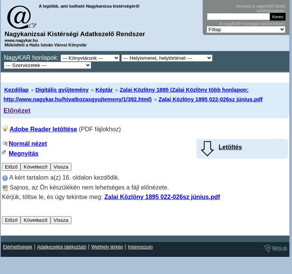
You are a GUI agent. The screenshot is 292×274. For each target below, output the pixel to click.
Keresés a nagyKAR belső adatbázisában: (261, 8)
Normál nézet (28, 143)
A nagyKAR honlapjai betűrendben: (252, 23)
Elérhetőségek (17, 247)
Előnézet (16, 110)
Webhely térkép (107, 247)
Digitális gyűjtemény (62, 90)
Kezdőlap (16, 90)
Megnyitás (23, 153)
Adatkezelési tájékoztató (61, 247)
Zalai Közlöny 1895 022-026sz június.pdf (211, 99)
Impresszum (140, 247)
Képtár (104, 90)
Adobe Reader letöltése (43, 129)
